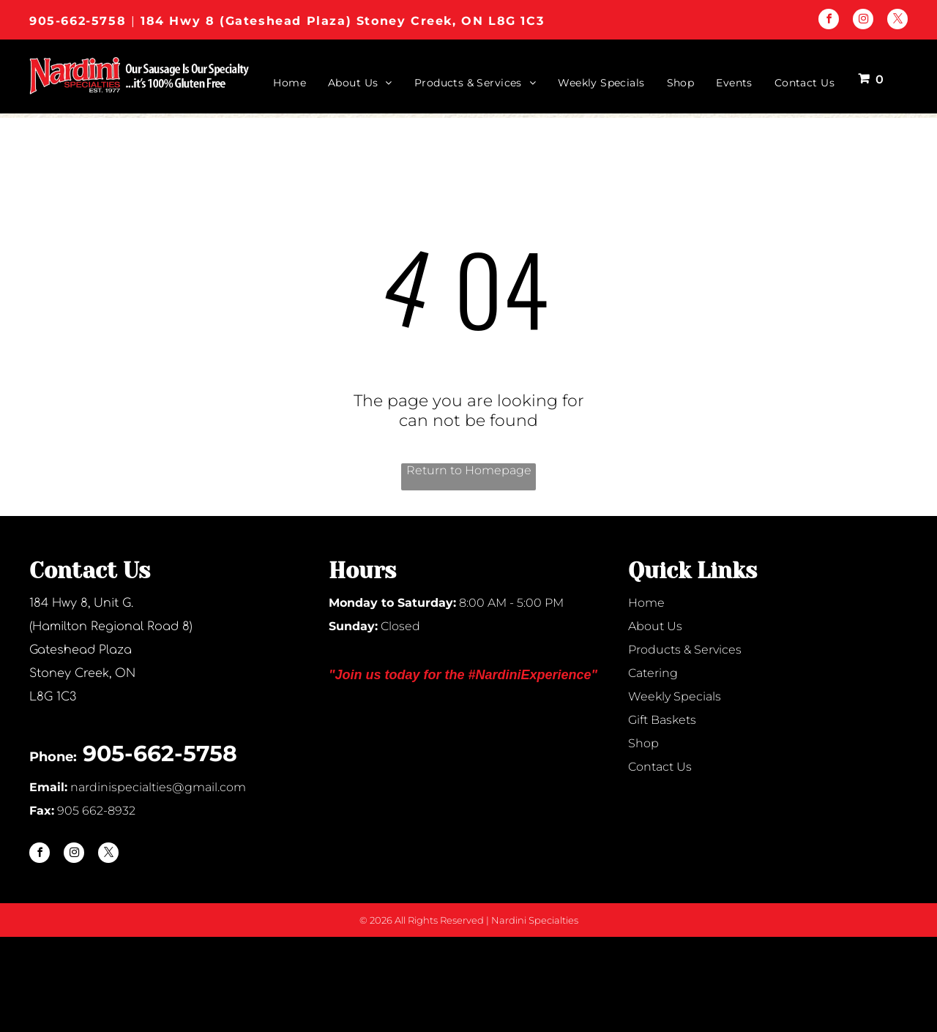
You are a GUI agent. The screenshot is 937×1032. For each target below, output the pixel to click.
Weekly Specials (674, 696)
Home (646, 603)
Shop (643, 743)
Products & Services (685, 650)
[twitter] (897, 21)
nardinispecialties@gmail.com (158, 787)
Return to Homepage (468, 470)
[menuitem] (278, 82)
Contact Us (660, 767)
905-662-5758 (77, 21)
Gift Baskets (662, 720)
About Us (655, 626)
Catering (653, 673)
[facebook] (828, 21)
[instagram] (863, 21)
